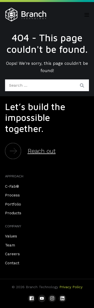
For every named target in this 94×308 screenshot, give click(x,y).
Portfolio (13, 204)
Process (12, 195)
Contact (12, 263)
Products (13, 213)
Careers (12, 254)
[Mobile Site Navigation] (86, 15)
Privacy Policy (70, 287)
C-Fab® (12, 186)
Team (10, 245)
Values (11, 236)
